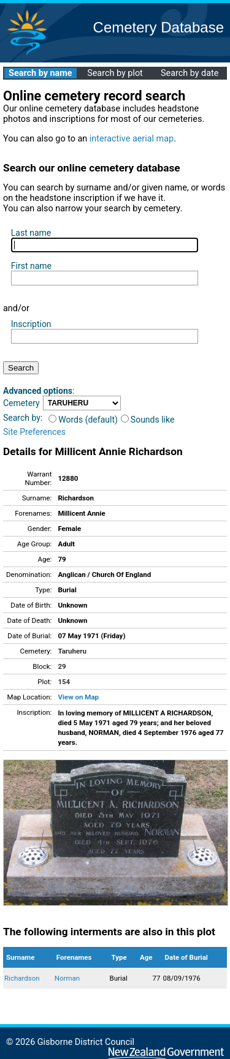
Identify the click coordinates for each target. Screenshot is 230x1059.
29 (62, 666)
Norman (67, 978)
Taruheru (72, 651)
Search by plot (115, 73)
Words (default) (83, 419)
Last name (31, 233)
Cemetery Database (158, 27)
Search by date (189, 73)
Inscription (31, 324)
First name (31, 266)
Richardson (22, 978)
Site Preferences (34, 432)
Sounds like (148, 419)
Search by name (40, 73)
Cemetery (21, 403)
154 (64, 681)
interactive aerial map (132, 139)
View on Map (78, 697)
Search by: (22, 418)
